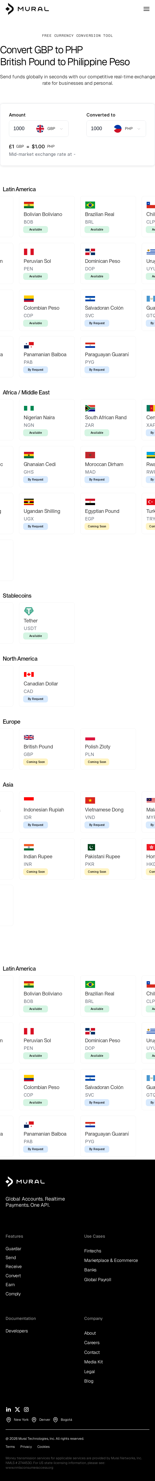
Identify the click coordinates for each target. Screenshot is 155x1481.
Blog (88, 1381)
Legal (89, 1372)
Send (11, 1258)
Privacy (26, 1446)
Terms (10, 1446)
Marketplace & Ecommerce (111, 1260)
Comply (13, 1294)
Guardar (13, 1249)
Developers (17, 1331)
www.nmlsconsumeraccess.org (29, 1467)
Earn (10, 1285)
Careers (92, 1343)
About (90, 1333)
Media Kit (93, 1362)
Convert (13, 1276)
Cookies (43, 1446)
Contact (92, 1352)
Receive (14, 1266)
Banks (90, 1270)
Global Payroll (97, 1280)
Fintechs (92, 1251)
